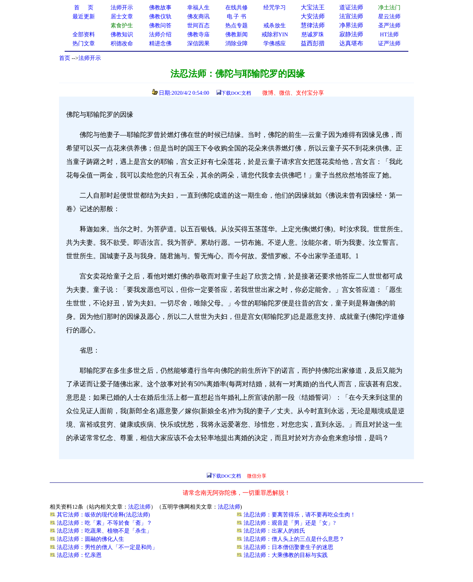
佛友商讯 (198, 16)
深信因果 (198, 43)
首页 (64, 58)
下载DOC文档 (236, 93)
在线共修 (236, 7)
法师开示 (89, 58)
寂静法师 (351, 34)
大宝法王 (313, 7)
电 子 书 (236, 16)
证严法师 (389, 43)
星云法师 (389, 16)
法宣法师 (351, 16)
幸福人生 (198, 7)
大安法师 (313, 16)
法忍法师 (139, 507)
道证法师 (351, 7)
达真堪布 (351, 43)
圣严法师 (389, 25)
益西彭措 (313, 43)
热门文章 (83, 43)
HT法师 (389, 34)
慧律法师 (313, 25)
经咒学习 (274, 7)
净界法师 (351, 25)
